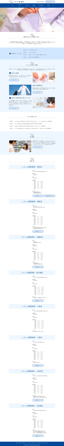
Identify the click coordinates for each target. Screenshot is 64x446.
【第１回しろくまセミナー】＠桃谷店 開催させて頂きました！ (37, 53)
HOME (17, 441)
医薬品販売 (33, 441)
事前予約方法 (24, 441)
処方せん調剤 (29, 441)
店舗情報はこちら (38, 194)
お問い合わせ (46, 441)
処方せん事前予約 (41, 5)
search (54, 5)
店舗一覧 (34, 5)
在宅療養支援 (38, 441)
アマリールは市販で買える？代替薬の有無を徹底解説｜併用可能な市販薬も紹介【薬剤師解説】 (28, 122)
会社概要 (20, 441)
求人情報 (48, 5)
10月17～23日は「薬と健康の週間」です (34, 55)
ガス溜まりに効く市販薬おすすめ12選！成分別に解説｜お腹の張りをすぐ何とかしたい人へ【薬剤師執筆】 (30, 124)
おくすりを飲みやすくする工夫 (32, 48)
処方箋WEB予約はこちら (49, 194)
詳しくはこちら (14, 78)
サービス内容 (27, 5)
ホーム (12, 5)
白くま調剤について (19, 5)
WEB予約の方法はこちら (50, 1)
